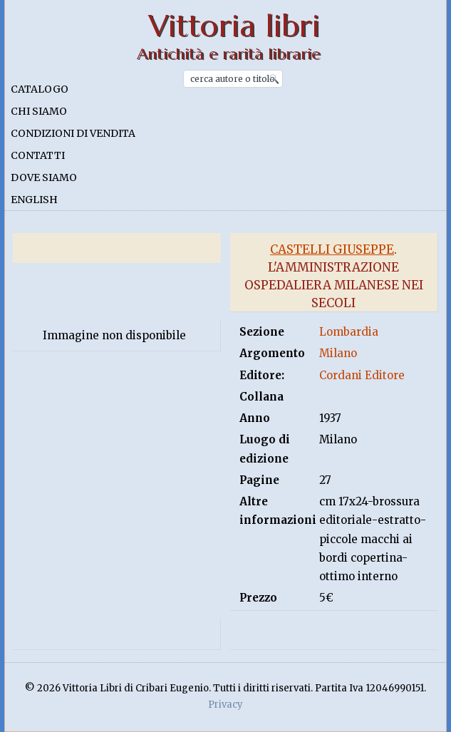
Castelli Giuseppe (332, 249)
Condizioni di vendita (73, 133)
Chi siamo (39, 111)
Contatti (38, 155)
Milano (338, 353)
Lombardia (348, 332)
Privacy (225, 705)
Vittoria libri (234, 26)
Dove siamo (44, 177)
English (34, 199)
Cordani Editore (362, 375)
